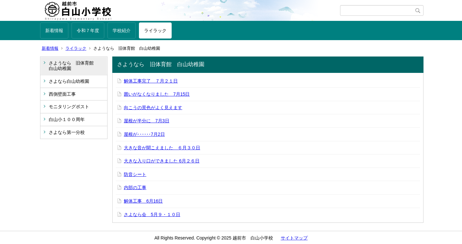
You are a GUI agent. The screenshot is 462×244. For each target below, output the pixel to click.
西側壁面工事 (62, 94)
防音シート (135, 174)
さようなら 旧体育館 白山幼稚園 (73, 65)
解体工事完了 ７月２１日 (151, 80)
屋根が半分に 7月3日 (146, 120)
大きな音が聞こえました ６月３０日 (162, 147)
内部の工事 (135, 187)
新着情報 (54, 30)
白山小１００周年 (67, 119)
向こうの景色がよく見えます (153, 107)
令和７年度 (88, 30)
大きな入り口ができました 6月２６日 (162, 160)
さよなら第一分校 (67, 132)
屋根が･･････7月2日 (144, 134)
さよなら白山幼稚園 (69, 81)
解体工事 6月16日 (143, 201)
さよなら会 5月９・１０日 (152, 214)
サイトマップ (294, 237)
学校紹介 (122, 30)
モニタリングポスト (69, 106)
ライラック (155, 30)
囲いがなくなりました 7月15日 (157, 94)
